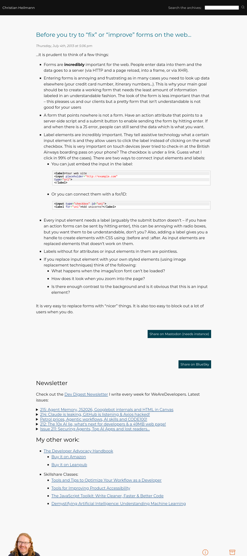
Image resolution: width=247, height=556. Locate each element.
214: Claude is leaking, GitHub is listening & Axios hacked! (95, 414)
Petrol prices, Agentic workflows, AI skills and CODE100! (93, 419)
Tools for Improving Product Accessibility (90, 488)
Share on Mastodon (173, 333)
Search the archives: (184, 8)
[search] (242, 7)
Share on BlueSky (192, 364)
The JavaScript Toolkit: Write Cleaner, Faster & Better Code (107, 495)
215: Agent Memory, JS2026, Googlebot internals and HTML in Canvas (106, 409)
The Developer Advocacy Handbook (78, 450)
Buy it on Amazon (68, 456)
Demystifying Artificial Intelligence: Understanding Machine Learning (118, 503)
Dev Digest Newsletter (86, 394)
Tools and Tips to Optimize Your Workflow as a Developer (106, 480)
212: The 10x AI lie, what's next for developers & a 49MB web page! (103, 424)
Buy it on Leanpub (69, 464)
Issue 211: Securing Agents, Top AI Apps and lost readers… (95, 428)
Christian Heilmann (19, 8)
